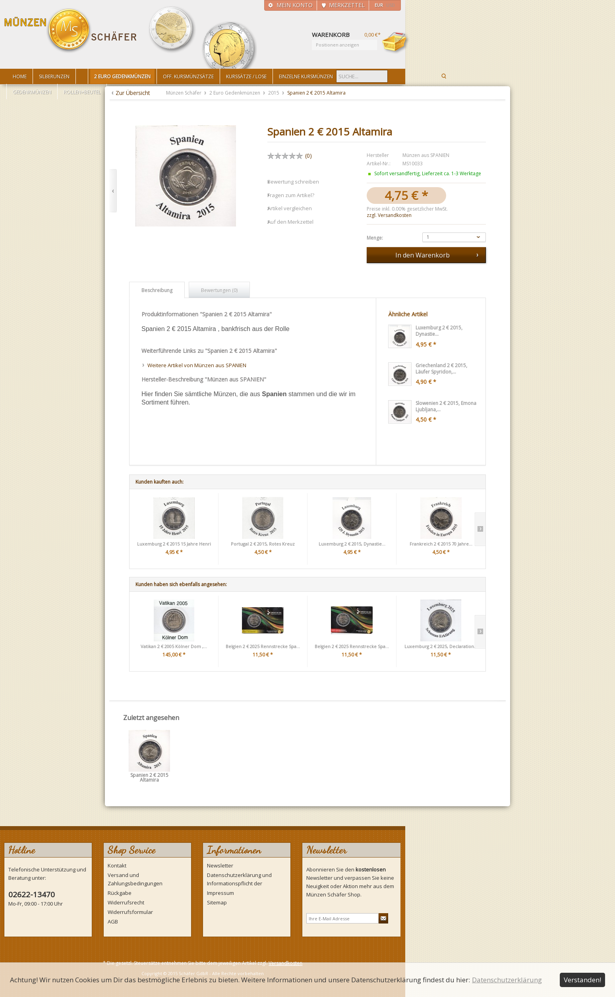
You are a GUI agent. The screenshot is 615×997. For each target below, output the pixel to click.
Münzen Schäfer (70, 31)
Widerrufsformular (130, 912)
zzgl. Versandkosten (389, 215)
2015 (274, 92)
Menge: (375, 238)
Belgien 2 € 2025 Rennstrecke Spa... (263, 646)
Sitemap (217, 902)
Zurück (113, 191)
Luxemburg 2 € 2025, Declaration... (441, 646)
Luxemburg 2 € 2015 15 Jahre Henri (174, 544)
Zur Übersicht (133, 93)
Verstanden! (582, 979)
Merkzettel (347, 5)
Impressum (220, 892)
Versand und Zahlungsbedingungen (135, 879)
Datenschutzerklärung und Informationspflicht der (239, 879)
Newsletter (220, 865)
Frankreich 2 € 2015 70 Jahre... (441, 544)
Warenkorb (396, 42)
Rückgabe (120, 892)
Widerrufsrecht (126, 902)
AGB (113, 921)
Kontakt (117, 865)
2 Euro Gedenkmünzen (235, 92)
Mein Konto (295, 5)
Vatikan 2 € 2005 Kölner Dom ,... (174, 646)
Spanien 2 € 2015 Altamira (149, 778)
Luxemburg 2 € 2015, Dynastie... (352, 544)
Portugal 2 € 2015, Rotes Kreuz (263, 544)
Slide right (480, 529)
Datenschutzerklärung (507, 979)
